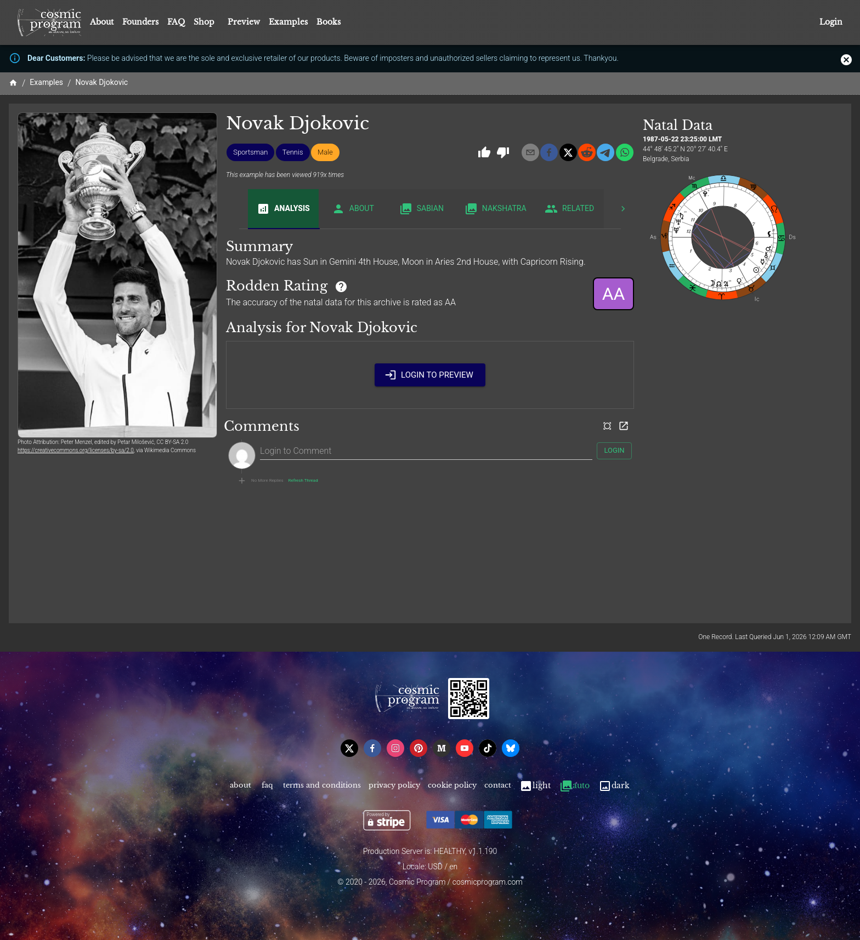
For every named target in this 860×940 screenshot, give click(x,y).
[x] (568, 152)
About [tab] (353, 209)
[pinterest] (418, 748)
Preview (244, 22)
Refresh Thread (303, 481)
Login (831, 22)
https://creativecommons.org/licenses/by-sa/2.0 (76, 450)
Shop (204, 22)
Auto (574, 786)
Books (328, 22)
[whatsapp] (624, 152)
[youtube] (464, 748)
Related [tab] (569, 209)
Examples (288, 22)
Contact (498, 786)
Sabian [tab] (421, 209)
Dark (614, 786)
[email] (530, 152)
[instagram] (395, 748)
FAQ (176, 22)
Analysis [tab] (283, 209)
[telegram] (605, 152)
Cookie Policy (452, 786)
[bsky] (510, 748)
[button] (250, 152)
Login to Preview (430, 374)
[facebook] (549, 152)
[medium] (441, 748)
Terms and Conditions (322, 786)
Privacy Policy (394, 786)
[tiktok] (487, 748)
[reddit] (587, 152)
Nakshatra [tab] (495, 209)
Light (535, 786)
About (102, 22)
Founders (140, 22)
